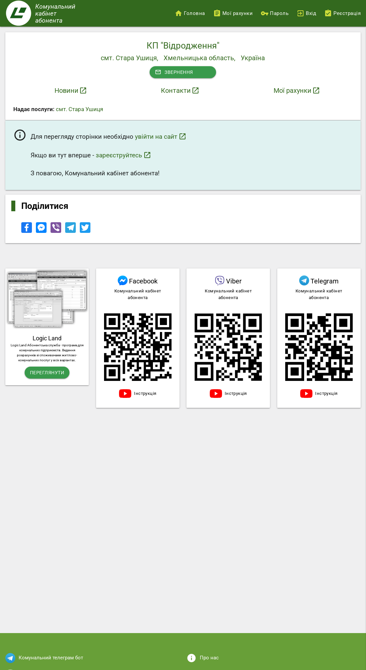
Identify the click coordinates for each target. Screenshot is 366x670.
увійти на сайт (160, 136)
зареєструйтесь (123, 155)
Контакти (176, 90)
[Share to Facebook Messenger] (42, 231)
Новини (66, 90)
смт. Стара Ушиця (79, 109)
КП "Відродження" (183, 46)
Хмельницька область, (199, 58)
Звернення (174, 72)
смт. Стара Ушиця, (129, 58)
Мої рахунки (292, 90)
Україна (253, 58)
